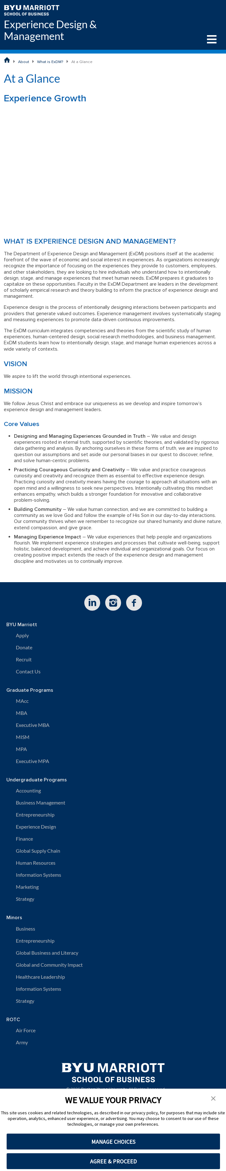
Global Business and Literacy (47, 953)
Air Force (26, 1030)
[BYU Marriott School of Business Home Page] (7, 60)
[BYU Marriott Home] (31, 10)
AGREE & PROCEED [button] (113, 1161)
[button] (213, 1098)
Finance (24, 839)
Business (25, 929)
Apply (22, 635)
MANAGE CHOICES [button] (113, 1141)
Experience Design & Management (50, 30)
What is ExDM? (50, 61)
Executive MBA (32, 725)
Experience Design (36, 827)
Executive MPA (32, 761)
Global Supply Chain (38, 851)
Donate (24, 647)
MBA (21, 713)
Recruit (24, 659)
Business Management (40, 802)
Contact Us (28, 671)
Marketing (27, 887)
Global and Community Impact (49, 965)
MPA (21, 749)
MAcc (22, 701)
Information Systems (38, 875)
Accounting (28, 790)
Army (22, 1042)
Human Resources (35, 863)
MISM (22, 737)
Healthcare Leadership (40, 977)
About (23, 61)
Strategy (25, 899)
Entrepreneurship (35, 814)
